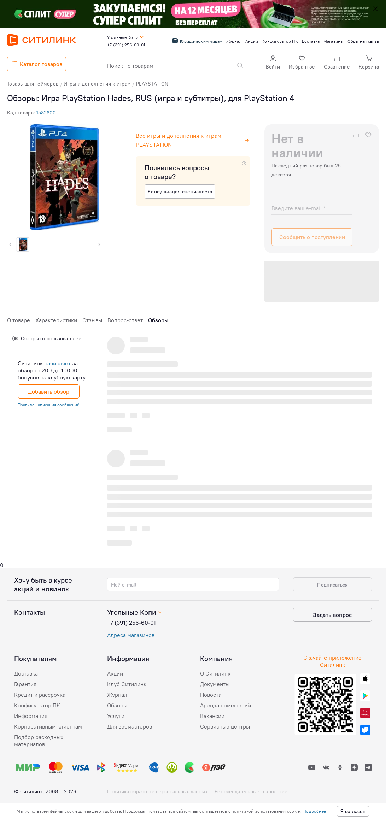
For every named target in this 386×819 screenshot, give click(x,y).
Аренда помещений (225, 705)
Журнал (117, 694)
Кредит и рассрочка (39, 694)
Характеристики (56, 320)
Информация (30, 715)
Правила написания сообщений (49, 404)
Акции (115, 673)
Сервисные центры (225, 726)
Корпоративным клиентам (48, 726)
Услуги (115, 715)
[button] (273, 63)
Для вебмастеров (129, 726)
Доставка (26, 673)
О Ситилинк (215, 673)
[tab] (18, 322)
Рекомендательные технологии (251, 791)
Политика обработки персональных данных (157, 791)
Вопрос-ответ (125, 320)
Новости (211, 694)
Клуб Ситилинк (126, 684)
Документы (214, 684)
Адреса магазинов (130, 634)
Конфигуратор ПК (37, 705)
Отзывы (92, 320)
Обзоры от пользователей (46, 338)
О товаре (18, 320)
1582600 (46, 113)
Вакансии (212, 715)
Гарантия (25, 684)
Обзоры (117, 705)
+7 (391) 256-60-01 (131, 622)
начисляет (57, 363)
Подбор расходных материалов (38, 740)
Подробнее (314, 811)
